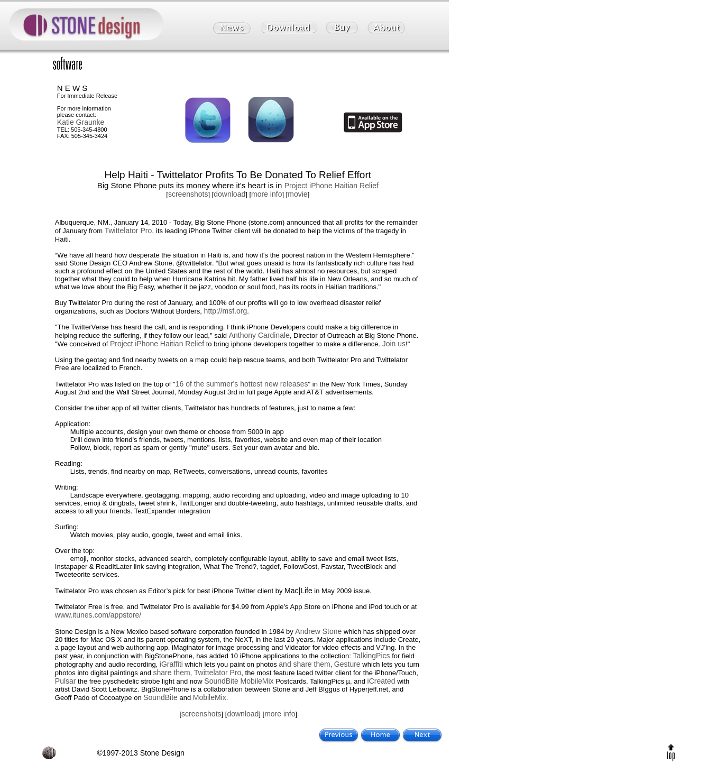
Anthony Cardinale (259, 335)
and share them (304, 664)
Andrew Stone (318, 631)
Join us (394, 343)
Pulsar (65, 681)
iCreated (381, 681)
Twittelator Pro (217, 672)
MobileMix (257, 681)
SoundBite (221, 681)
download (229, 194)
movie (297, 194)
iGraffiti (171, 664)
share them (171, 672)
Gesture (347, 664)
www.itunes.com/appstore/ (98, 615)
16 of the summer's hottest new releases (242, 384)
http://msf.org (225, 311)
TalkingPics (371, 655)
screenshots (188, 194)
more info (266, 194)
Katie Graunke (81, 122)
